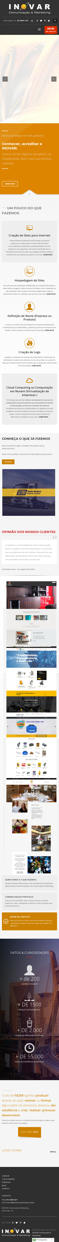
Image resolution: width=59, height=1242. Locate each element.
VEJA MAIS (8, 462)
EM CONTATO (51, 30)
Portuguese (40, 1239)
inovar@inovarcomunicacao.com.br (20, 1202)
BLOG (4, 1185)
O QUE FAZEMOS (8, 1179)
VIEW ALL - (53, 1152)
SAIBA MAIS (48, 254)
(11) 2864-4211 (22, 21)
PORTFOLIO (6, 1182)
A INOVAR (5, 1176)
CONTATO (5, 1188)
